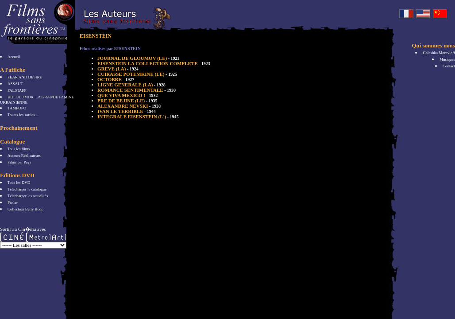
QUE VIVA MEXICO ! (127, 95)
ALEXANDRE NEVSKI (129, 106)
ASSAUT (15, 84)
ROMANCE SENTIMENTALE (136, 90)
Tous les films (19, 149)
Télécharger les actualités (28, 196)
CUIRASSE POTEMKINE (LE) (137, 74)
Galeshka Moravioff (439, 53)
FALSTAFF (17, 90)
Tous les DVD (19, 182)
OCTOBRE (115, 79)
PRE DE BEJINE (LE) (127, 100)
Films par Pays (19, 162)
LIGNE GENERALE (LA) (131, 84)
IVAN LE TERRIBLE (126, 111)
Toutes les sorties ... (23, 115)
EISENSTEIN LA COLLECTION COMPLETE (153, 63)
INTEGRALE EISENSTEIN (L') (138, 116)
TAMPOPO (17, 108)
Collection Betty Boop (25, 209)
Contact (449, 66)
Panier (13, 202)
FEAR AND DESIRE (25, 77)
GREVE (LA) (118, 68)
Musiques (447, 59)
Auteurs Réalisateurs (24, 155)
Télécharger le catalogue (27, 189)
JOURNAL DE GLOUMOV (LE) (138, 58)
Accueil (14, 56)
